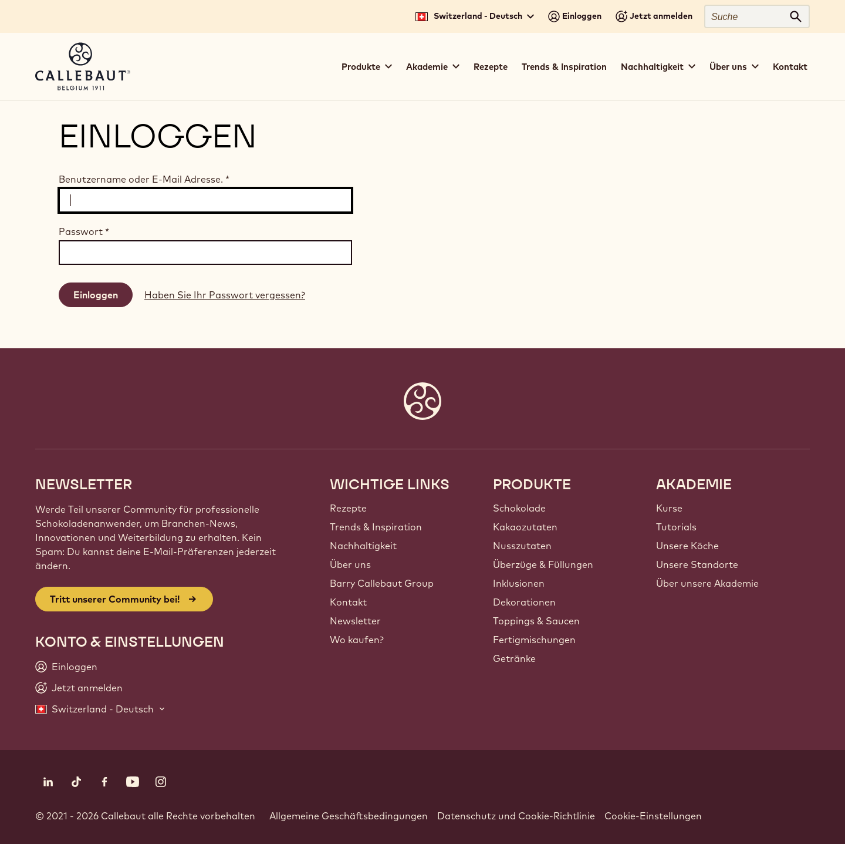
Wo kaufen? (357, 639)
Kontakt (790, 66)
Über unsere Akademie (707, 583)
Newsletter (355, 621)
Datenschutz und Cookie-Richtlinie (516, 816)
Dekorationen (524, 602)
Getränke (514, 658)
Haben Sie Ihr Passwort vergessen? (224, 295)
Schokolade (519, 508)
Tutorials (676, 527)
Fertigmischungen (534, 639)
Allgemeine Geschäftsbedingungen (348, 816)
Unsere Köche (687, 546)
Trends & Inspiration (564, 66)
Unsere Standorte (697, 564)
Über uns (350, 564)
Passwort (84, 231)
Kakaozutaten (525, 527)
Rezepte (491, 66)
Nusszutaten (522, 546)
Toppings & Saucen (536, 621)
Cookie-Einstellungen (653, 816)
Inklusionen (519, 583)
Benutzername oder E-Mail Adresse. (144, 179)
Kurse (669, 508)
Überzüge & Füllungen (543, 564)
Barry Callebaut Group (382, 583)
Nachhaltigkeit (363, 546)
